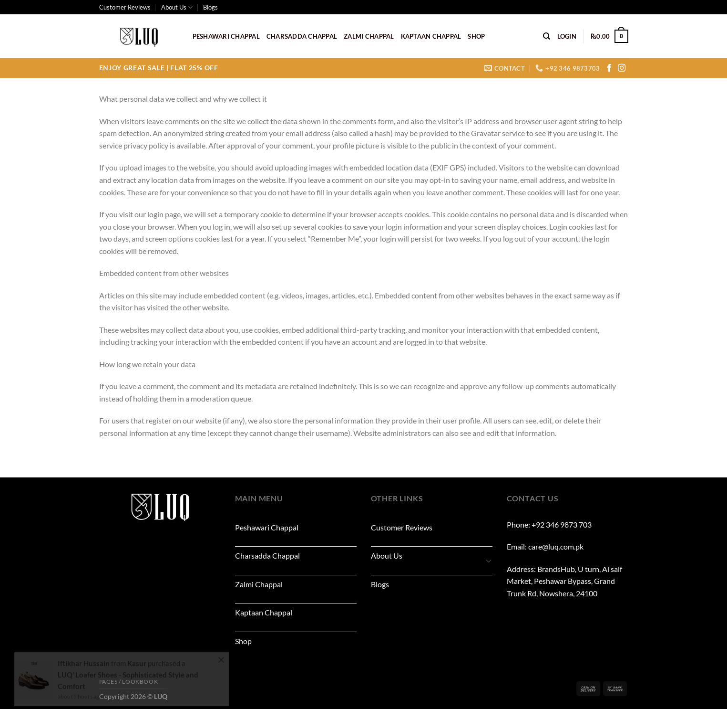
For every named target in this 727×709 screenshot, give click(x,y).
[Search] (546, 36)
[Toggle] (488, 560)
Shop (476, 36)
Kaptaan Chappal (431, 36)
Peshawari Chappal (226, 36)
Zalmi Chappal (369, 36)
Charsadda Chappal (301, 36)
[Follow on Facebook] (609, 68)
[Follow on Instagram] (621, 68)
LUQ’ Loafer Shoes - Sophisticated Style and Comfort (128, 661)
